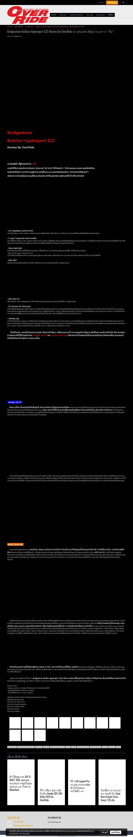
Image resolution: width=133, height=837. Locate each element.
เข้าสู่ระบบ (101, 2)
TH (122, 2)
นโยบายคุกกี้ (26, 833)
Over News (63, 15)
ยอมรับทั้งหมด (115, 832)
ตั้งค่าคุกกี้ (105, 832)
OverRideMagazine (54, 822)
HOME (53, 15)
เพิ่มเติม (110, 15)
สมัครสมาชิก (112, 2)
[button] (116, 15)
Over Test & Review (76, 15)
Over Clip (89, 15)
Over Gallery (100, 15)
